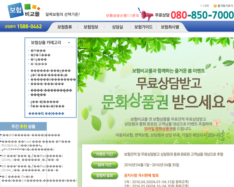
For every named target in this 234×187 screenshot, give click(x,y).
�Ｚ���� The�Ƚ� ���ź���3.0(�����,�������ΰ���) (39, 178)
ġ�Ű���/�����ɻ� (49, 75)
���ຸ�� (38, 95)
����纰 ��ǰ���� (46, 113)
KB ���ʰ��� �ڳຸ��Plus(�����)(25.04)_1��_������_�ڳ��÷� (32, 158)
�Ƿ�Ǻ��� (40, 55)
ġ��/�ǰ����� (44, 102)
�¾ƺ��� (38, 59)
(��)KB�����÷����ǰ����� (31, 135)
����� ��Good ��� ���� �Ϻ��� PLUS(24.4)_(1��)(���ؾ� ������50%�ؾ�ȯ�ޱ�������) (36, 145)
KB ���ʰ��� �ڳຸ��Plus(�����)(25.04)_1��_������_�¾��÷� (32, 168)
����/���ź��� (47, 84)
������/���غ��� (50, 70)
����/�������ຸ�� (51, 90)
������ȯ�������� (53, 79)
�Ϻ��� (38, 50)
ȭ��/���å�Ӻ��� (47, 106)
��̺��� (38, 64)
